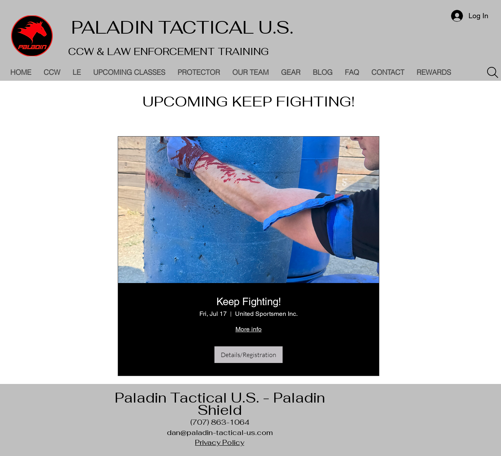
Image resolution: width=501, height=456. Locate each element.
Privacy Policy (219, 442)
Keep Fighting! (248, 302)
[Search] (492, 72)
